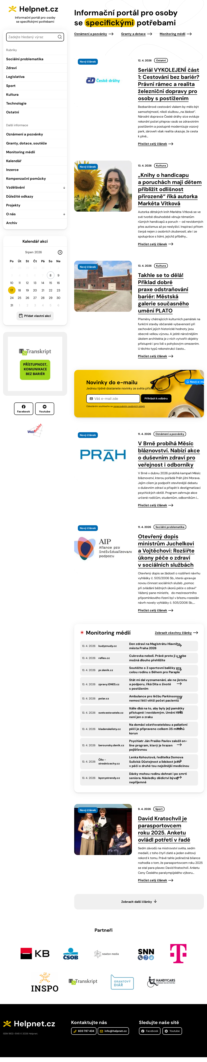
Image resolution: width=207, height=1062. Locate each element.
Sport (11, 85)
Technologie (16, 103)
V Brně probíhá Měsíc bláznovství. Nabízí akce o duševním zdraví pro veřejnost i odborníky (169, 454)
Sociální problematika (24, 59)
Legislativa (15, 76)
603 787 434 (83, 1035)
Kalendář (13, 161)
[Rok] (39, 252)
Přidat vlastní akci (37, 316)
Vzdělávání (15, 187)
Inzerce (12, 169)
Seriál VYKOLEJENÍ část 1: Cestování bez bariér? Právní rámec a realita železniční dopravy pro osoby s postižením (168, 84)
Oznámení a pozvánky (24, 134)
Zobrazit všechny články (173, 633)
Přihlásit (156, 398)
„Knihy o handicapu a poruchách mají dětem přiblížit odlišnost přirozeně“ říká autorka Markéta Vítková (170, 189)
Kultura (12, 94)
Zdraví (11, 68)
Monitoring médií (20, 152)
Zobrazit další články (136, 906)
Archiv (11, 223)
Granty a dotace (133, 34)
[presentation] (103, 80)
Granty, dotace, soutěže (26, 143)
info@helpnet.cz (113, 1035)
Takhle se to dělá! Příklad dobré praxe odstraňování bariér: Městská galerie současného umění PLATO (163, 293)
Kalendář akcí (35, 241)
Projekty (13, 205)
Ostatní (12, 112)
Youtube (44, 409)
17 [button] (11, 290)
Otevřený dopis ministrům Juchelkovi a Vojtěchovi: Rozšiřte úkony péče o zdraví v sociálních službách (166, 550)
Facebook (23, 409)
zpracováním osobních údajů (129, 406)
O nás (11, 214)
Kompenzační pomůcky (26, 178)
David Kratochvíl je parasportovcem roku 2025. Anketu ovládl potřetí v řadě (164, 833)
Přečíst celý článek (152, 144)
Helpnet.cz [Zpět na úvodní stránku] (40, 9)
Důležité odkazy (19, 196)
